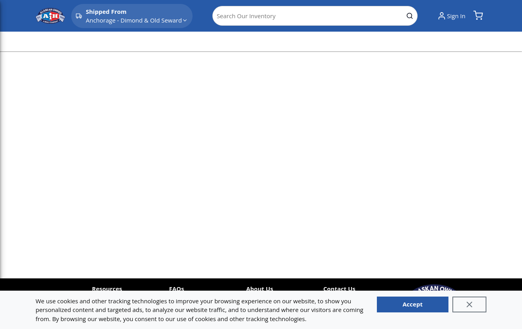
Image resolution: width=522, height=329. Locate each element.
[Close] (469, 304)
